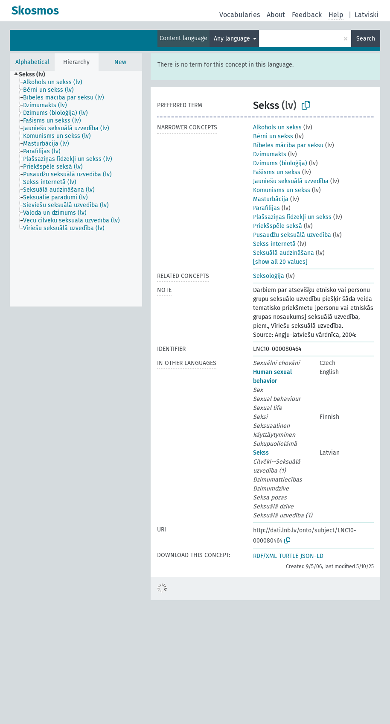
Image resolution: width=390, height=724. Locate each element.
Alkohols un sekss (277, 127)
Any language (233, 38)
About (276, 15)
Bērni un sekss (273, 136)
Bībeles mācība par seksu (288, 145)
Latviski (366, 15)
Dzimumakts (269, 154)
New (120, 62)
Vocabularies (239, 15)
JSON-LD (311, 556)
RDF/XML (265, 556)
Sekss (261, 452)
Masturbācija (270, 199)
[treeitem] (35, 75)
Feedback (307, 15)
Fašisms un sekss (276, 172)
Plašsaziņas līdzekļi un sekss (292, 217)
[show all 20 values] (280, 262)
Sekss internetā (274, 244)
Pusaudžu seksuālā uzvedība (292, 235)
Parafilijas (266, 208)
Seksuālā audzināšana (283, 253)
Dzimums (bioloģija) (280, 163)
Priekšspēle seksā (277, 226)
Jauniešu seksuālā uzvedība (291, 181)
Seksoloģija (268, 276)
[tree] (76, 189)
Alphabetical (32, 62)
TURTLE (288, 556)
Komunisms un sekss (281, 190)
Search (365, 38)
